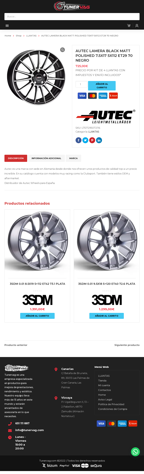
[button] (62, 49)
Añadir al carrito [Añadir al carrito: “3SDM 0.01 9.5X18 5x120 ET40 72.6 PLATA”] (106, 316)
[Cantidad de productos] (81, 84)
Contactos (104, 389)
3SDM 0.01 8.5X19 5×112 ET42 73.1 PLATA (37, 283)
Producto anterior (15, 345)
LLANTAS (31, 35)
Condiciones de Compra (112, 408)
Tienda (102, 380)
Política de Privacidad (111, 403)
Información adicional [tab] (46, 158)
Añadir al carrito (102, 86)
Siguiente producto (127, 345)
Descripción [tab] (16, 158)
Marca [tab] (73, 158)
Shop (19, 35)
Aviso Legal (105, 399)
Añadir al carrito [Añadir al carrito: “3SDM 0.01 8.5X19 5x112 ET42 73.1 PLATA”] (37, 316)
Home (8, 35)
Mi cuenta (104, 385)
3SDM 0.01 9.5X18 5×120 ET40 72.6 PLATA (106, 283)
